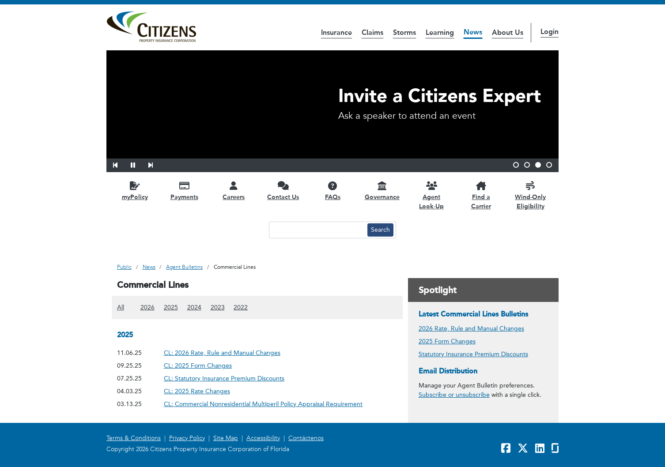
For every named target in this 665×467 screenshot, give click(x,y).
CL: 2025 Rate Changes (197, 391)
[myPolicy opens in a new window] (134, 190)
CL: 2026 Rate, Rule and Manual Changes (222, 352)
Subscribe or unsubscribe (454, 395)
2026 (147, 307)
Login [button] (549, 31)
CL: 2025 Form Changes (198, 365)
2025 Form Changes (447, 341)
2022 (241, 307)
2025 (171, 307)
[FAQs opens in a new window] (332, 190)
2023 (218, 307)
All (120, 307)
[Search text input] (317, 230)
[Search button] (380, 230)
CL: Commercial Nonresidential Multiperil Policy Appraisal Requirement (263, 403)
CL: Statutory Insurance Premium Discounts (224, 378)
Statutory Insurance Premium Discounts (473, 354)
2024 (194, 307)
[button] (121, 163)
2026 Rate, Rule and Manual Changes (471, 328)
